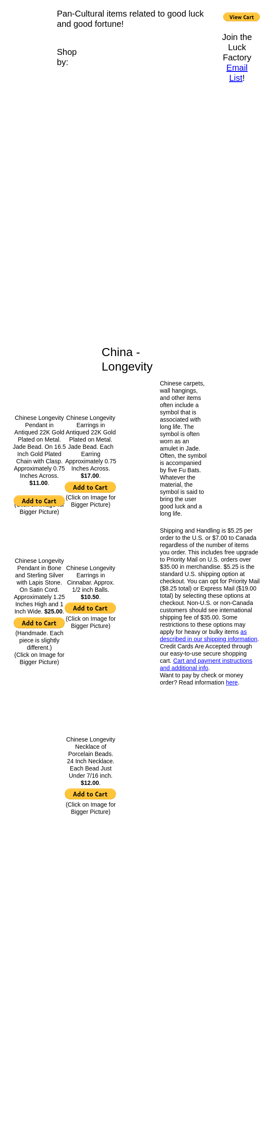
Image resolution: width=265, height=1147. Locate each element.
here (232, 682)
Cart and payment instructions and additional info (206, 664)
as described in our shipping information (208, 635)
